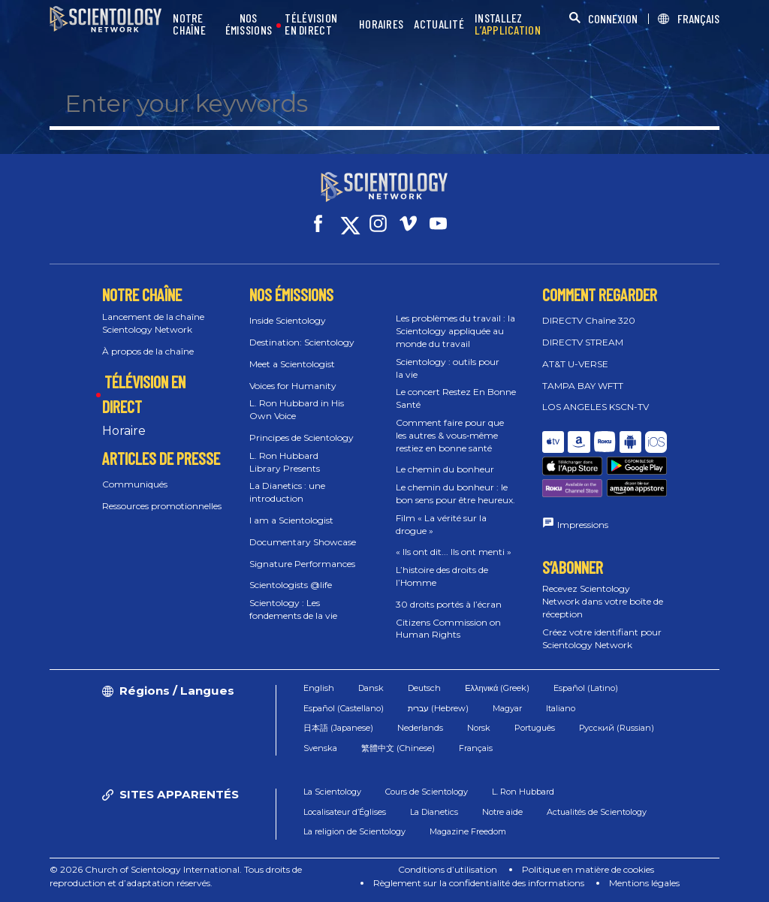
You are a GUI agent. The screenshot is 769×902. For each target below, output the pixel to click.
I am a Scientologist (291, 520)
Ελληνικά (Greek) (497, 688)
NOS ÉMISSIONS (249, 24)
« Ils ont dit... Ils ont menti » (453, 551)
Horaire (124, 431)
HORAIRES (381, 24)
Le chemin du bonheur (445, 469)
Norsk (478, 728)
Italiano (560, 708)
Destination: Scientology (301, 342)
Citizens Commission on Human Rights (448, 629)
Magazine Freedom (468, 831)
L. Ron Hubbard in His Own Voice (296, 409)
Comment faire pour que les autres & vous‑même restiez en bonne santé (450, 435)
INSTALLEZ (508, 24)
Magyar (507, 708)
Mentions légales (644, 882)
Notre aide (502, 812)
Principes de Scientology (301, 437)
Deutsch (424, 688)
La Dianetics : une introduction (287, 492)
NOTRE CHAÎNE (189, 24)
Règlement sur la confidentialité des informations (478, 882)
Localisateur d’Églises (344, 812)
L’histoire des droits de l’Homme (442, 576)
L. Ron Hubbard (523, 791)
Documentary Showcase (302, 542)
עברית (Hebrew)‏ (438, 708)
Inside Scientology (287, 320)
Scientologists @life (290, 584)
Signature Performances (302, 563)
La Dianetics (434, 812)
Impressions (582, 524)
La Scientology (332, 791)
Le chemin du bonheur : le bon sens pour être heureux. (455, 493)
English (318, 688)
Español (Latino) (585, 688)
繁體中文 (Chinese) (398, 748)
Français (476, 748)
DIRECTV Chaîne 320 (588, 320)
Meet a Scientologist (292, 364)
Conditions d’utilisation (447, 869)
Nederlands (420, 728)
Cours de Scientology (426, 791)
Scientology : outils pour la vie (447, 368)
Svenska (320, 748)
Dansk (371, 688)
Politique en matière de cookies (588, 869)
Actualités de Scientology (597, 812)
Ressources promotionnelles (162, 505)
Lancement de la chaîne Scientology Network (153, 323)
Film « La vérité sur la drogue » (441, 524)
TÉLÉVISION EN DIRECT (311, 24)
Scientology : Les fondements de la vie (293, 609)
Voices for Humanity (292, 385)
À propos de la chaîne (148, 351)
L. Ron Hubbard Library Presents (284, 462)
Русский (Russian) (616, 728)
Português (534, 728)
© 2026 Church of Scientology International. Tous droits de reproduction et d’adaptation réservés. (176, 876)
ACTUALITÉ (439, 24)
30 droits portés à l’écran (449, 604)
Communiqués (134, 484)
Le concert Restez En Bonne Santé (456, 398)
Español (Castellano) (343, 708)
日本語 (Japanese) (338, 728)
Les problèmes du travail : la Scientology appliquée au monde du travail (455, 330)
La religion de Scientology (354, 831)
